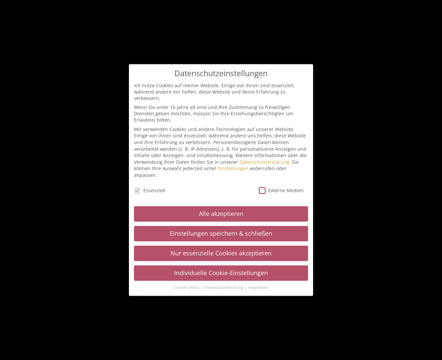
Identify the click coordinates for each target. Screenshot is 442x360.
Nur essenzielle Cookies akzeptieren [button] (221, 253)
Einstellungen (233, 168)
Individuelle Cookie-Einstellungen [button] (221, 273)
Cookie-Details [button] (187, 287)
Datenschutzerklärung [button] (224, 287)
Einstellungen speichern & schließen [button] (221, 233)
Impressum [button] (258, 287)
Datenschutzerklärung (264, 162)
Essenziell (149, 190)
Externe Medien (281, 190)
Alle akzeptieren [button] (221, 214)
